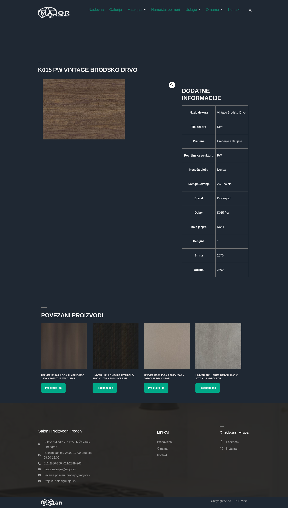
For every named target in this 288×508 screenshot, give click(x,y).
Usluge (193, 10)
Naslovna (96, 10)
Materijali (136, 10)
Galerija (115, 10)
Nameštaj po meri (165, 10)
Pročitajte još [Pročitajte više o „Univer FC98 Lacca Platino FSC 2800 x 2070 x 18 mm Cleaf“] (53, 387)
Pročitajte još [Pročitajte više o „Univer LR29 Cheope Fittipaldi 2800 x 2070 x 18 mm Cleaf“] (105, 387)
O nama (214, 10)
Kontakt (234, 10)
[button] (172, 85)
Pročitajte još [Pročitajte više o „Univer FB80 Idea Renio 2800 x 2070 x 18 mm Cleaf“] (156, 387)
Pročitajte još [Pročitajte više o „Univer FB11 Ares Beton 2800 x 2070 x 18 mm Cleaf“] (207, 387)
